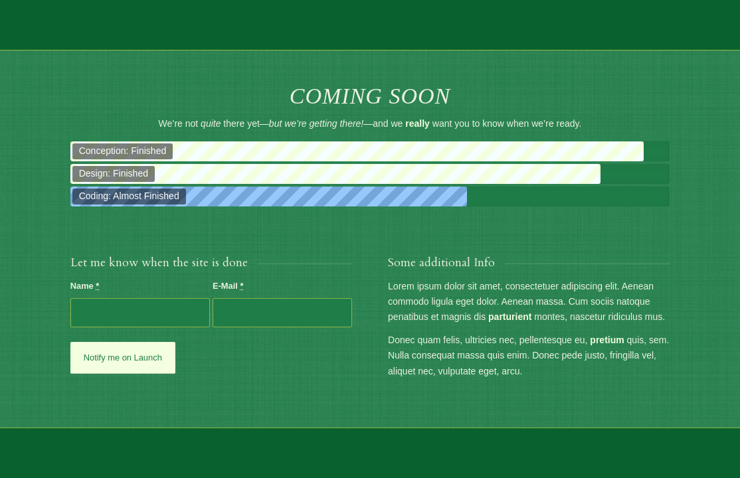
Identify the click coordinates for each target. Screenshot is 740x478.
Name (85, 286)
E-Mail (228, 286)
